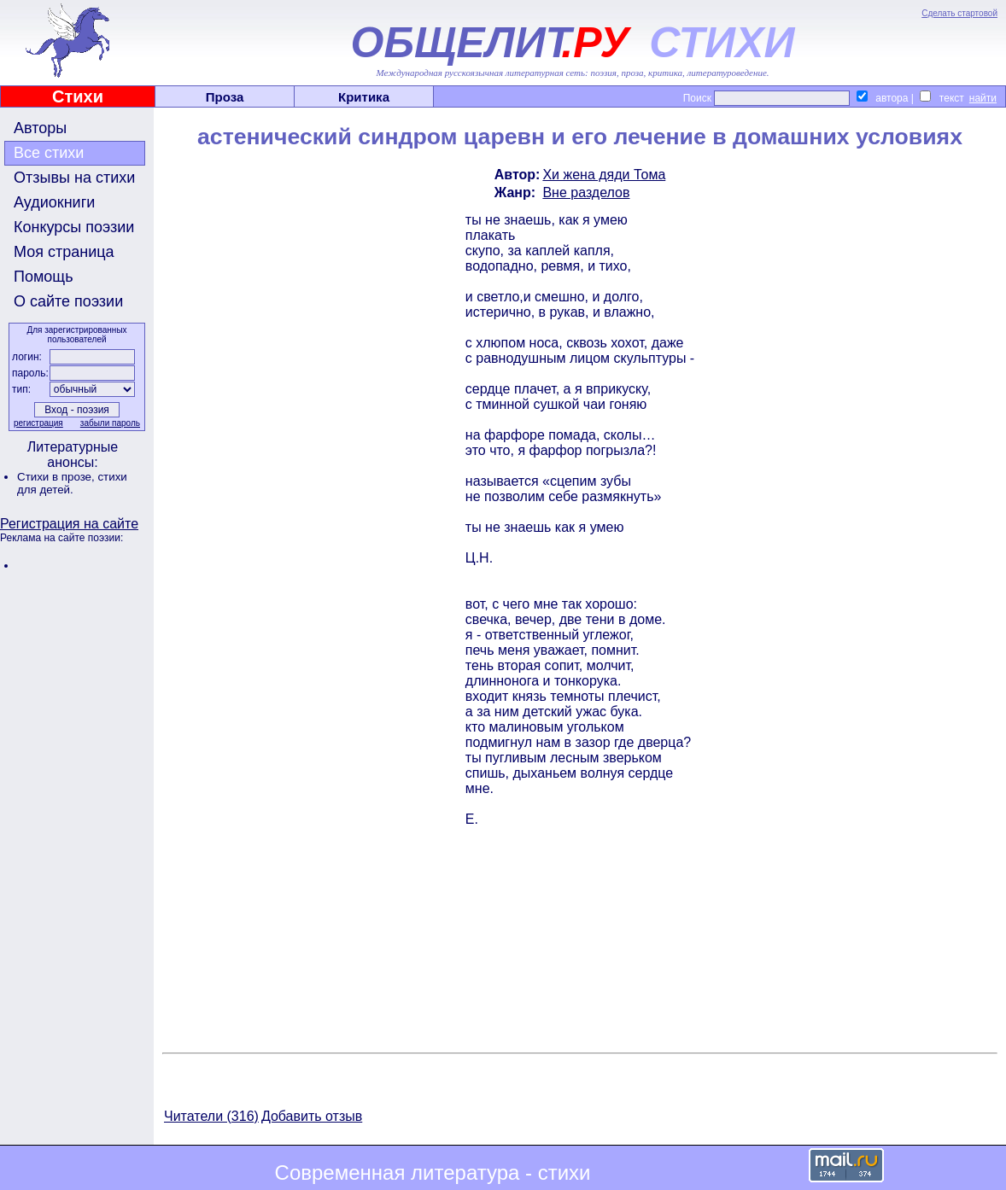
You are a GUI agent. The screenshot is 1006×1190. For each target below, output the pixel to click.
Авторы (40, 128)
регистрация (38, 423)
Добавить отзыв (311, 1116)
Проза (225, 97)
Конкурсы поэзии (74, 227)
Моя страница (64, 251)
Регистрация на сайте (69, 523)
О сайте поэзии (68, 301)
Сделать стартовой (959, 13)
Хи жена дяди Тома (603, 174)
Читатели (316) (211, 1116)
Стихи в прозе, (57, 476)
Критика (363, 97)
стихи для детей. (72, 483)
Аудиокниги (54, 202)
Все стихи (49, 152)
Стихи (77, 96)
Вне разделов (585, 192)
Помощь (43, 276)
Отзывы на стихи (74, 177)
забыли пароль (110, 423)
